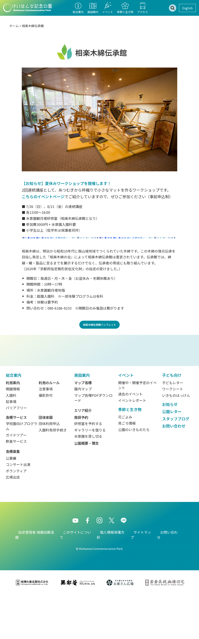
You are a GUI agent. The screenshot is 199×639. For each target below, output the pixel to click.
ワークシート (172, 433)
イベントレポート (132, 444)
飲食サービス (16, 485)
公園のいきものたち (134, 473)
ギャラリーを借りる (90, 473)
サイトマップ (140, 579)
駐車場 (11, 445)
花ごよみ (125, 461)
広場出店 (13, 521)
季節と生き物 (129, 453)
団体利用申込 (49, 467)
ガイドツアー (16, 478)
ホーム (14, 25)
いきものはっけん (176, 439)
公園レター (172, 455)
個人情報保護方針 (110, 579)
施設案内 (82, 419)
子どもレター (172, 426)
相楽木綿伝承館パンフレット (99, 325)
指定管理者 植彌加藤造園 (34, 579)
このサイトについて (75, 579)
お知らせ (170, 448)
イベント (126, 419)
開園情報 (13, 433)
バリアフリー (16, 451)
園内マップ (83, 433)
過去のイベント (130, 438)
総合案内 (13, 419)
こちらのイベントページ (43, 196)
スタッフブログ (175, 463)
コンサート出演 (18, 508)
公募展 (11, 502)
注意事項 (46, 433)
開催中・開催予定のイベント (137, 429)
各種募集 (13, 495)
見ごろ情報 (127, 467)
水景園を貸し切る (88, 480)
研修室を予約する (88, 467)
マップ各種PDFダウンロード (93, 442)
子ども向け (172, 419)
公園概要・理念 (86, 487)
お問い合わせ (173, 470)
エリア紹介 (83, 454)
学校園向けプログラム (21, 470)
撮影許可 (46, 439)
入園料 (11, 439)
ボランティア (16, 514)
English (187, 8)
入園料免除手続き (53, 473)
